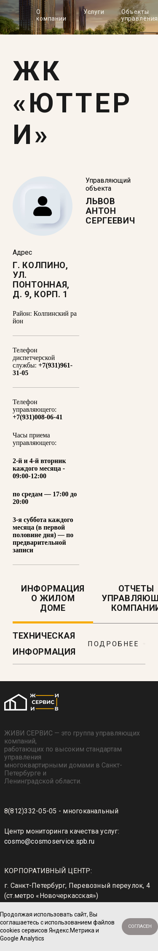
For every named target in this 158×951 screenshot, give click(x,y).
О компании (51, 15)
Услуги (93, 11)
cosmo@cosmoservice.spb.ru (49, 841)
